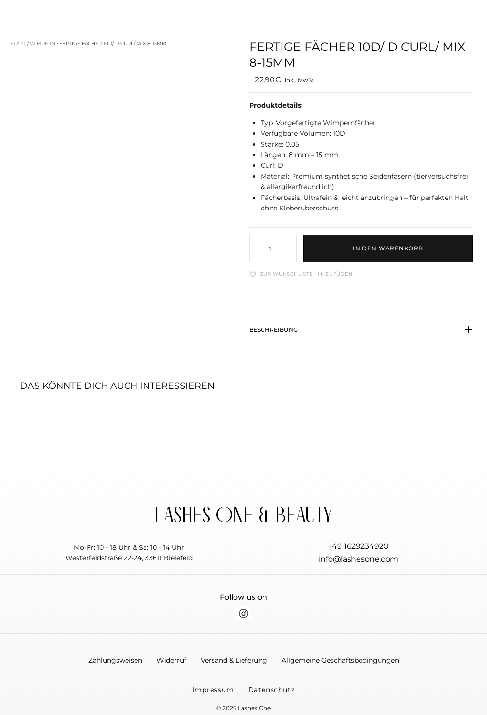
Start (18, 43)
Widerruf (171, 662)
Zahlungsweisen (115, 662)
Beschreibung (273, 329)
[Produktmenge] (273, 248)
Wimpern (42, 43)
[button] (361, 335)
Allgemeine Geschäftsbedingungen (340, 662)
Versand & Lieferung (234, 662)
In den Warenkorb (388, 248)
